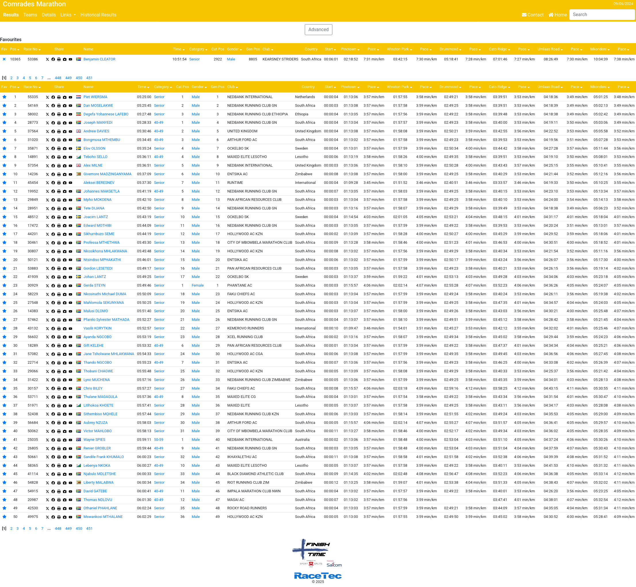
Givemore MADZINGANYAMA (108, 174)
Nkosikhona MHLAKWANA (105, 251)
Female (198, 285)
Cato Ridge (500, 49)
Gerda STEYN (95, 285)
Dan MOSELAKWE (98, 105)
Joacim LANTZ (96, 217)
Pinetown (351, 49)
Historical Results (98, 15)
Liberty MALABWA (99, 482)
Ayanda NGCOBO (98, 337)
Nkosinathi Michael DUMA (105, 294)
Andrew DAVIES (96, 131)
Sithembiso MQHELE (101, 414)
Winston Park (400, 49)
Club (269, 49)
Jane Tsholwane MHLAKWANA (109, 354)
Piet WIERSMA (96, 97)
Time (179, 49)
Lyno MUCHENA (97, 380)
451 (89, 78)
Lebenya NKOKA (97, 465)
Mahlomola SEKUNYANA (104, 302)
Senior (194, 59)
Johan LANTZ (95, 277)
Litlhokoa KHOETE (99, 405)
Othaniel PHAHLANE (100, 508)
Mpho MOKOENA (98, 199)
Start (331, 49)
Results (11, 15)
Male (231, 59)
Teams (30, 15)
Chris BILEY (93, 388)
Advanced (319, 29)
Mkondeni (600, 49)
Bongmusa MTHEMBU (102, 140)
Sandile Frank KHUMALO (104, 457)
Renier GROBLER (97, 448)
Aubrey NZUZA (96, 422)
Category (198, 49)
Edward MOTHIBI (98, 225)
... (49, 78)
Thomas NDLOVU (98, 500)
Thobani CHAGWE (98, 371)
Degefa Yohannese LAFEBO (106, 114)
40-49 (158, 122)
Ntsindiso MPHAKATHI (102, 260)
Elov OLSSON (95, 148)
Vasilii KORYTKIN (98, 328)
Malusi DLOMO (96, 311)
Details (49, 15)
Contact (533, 15)
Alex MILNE (93, 165)
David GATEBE (95, 491)
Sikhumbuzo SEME (99, 234)
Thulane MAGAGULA (101, 396)
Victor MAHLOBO (98, 431)
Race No (33, 49)
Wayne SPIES (94, 439)
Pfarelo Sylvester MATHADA (107, 319)
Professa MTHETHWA (102, 242)
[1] (4, 78)
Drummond (451, 49)
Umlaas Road (551, 49)
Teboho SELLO (96, 157)
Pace (373, 49)
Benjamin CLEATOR (100, 59)
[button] (68, 15)
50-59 (158, 439)
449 (68, 78)
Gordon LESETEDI (98, 268)
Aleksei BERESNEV (99, 182)
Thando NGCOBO (98, 362)
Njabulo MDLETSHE (100, 474)
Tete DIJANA (94, 208)
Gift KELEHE (94, 345)
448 (58, 78)
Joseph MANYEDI (98, 122)
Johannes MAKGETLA (102, 191)
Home (557, 15)
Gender (235, 49)
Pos (15, 49)
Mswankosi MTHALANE (103, 516)
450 (79, 78)
